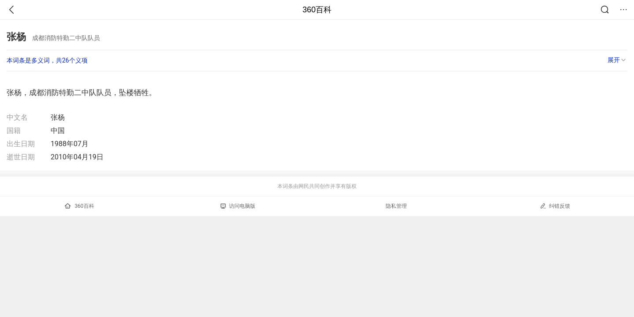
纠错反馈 (555, 206)
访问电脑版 (238, 206)
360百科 (317, 9)
